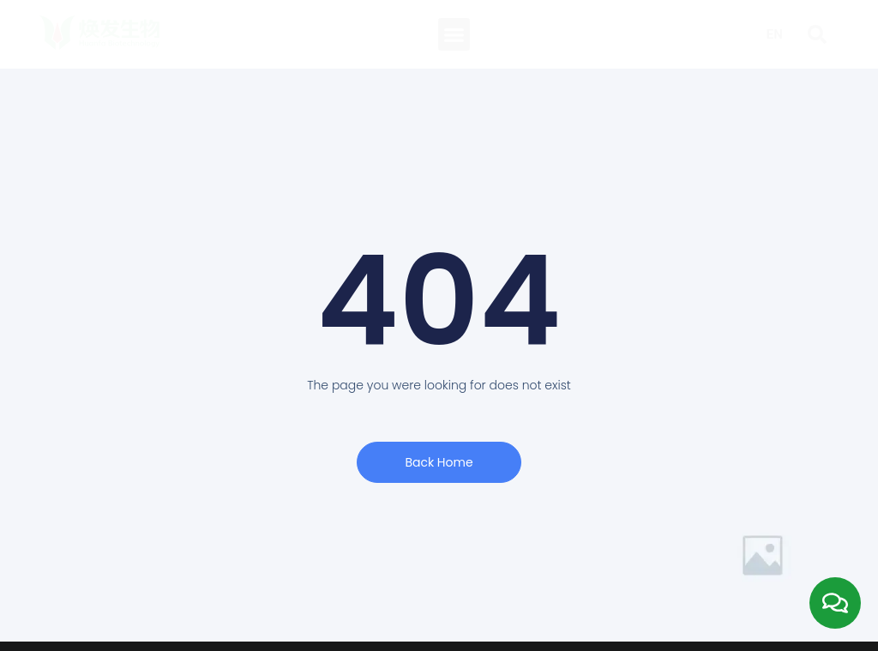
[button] (454, 34)
